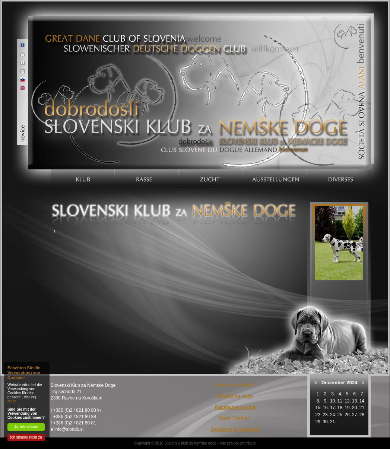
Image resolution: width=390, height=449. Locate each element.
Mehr (11, 401)
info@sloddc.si (68, 429)
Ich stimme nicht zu (26, 437)
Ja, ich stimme (26, 427)
